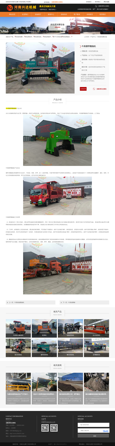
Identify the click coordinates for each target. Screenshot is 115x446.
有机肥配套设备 (67, 37)
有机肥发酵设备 (102, 37)
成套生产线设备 (10, 37)
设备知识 (64, 14)
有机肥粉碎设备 (29, 37)
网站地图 (106, 2)
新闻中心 (51, 14)
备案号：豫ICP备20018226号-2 (57, 444)
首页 (87, 37)
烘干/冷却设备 (57, 37)
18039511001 (101, 89)
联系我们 (97, 2)
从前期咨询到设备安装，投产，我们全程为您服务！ (93, 9)
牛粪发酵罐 (71, 302)
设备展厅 (38, 14)
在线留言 (89, 2)
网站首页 (12, 14)
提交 (94, 436)
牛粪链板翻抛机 (19, 302)
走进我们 (25, 14)
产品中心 (93, 37)
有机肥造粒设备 (38, 37)
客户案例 (77, 14)
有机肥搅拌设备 (48, 37)
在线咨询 (83, 89)
